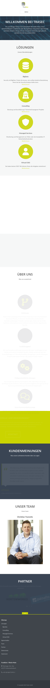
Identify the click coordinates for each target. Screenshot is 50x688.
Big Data (5, 627)
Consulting (28, 106)
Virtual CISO (28, 163)
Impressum (4, 654)
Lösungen (4, 623)
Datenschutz (4, 650)
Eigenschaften (5, 640)
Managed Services (28, 133)
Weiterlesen (28, 84)
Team (2, 644)
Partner (3, 647)
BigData (28, 77)
